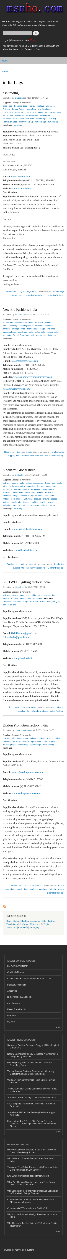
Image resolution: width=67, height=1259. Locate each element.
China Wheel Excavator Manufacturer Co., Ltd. (29, 978)
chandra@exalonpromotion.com (27, 772)
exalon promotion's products (43, 889)
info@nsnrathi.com (20, 176)
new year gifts (53, 601)
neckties (41, 738)
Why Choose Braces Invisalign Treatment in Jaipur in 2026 (32, 1215)
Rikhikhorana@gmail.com (24, 633)
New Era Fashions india (20, 309)
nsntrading (19, 98)
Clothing (17, 921)
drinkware (34, 601)
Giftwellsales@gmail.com (16, 637)
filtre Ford (11, 1015)
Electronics (11, 927)
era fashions (20, 314)
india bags (7, 125)
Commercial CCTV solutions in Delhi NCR (27, 1208)
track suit (17, 741)
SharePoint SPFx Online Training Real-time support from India (31, 1113)
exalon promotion (22, 730)
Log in (6, 40)
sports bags (35, 745)
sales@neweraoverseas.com (24, 361)
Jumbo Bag (53, 122)
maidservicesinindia (16, 985)
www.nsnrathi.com (21, 188)
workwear (34, 505)
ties (53, 595)
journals (40, 486)
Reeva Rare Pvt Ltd (16, 1009)
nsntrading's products (34, 295)
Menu (5, 60)
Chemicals (23, 927)
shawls (46, 499)
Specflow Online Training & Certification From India (31, 1097)
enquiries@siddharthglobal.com (26, 529)
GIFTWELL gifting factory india (26, 582)
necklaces (39, 325)
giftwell (18, 587)
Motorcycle (35, 924)
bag (10, 106)
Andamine (12, 991)
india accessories (38, 335)
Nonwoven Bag (26, 122)
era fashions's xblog (54, 456)
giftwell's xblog (56, 711)
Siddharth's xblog (55, 568)
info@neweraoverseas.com (16, 389)
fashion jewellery (10, 325)
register (30, 291)
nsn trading (11, 93)
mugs (25, 601)
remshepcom (13, 1003)
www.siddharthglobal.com (25, 550)
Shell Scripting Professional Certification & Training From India (31, 1104)
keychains (7, 601)
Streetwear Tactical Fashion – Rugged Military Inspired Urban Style (33, 1046)
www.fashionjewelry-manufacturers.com (32, 377)
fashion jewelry (26, 325)
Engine (46, 924)
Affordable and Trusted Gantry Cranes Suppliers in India (31, 1159)
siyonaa (11, 1021)
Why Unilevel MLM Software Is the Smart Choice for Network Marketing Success (31, 1150)
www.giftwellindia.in (22, 658)
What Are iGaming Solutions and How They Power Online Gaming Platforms (31, 1183)
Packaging (34, 927)
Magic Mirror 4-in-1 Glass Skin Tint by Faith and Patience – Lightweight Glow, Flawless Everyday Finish (31, 1124)
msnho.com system (24, 1250)
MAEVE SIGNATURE (17, 966)
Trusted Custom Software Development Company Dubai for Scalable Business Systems (30, 1072)
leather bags (23, 745)
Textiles (51, 921)
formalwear (35, 489)
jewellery (49, 492)
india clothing (48, 745)
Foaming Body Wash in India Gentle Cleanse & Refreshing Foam (29, 1063)
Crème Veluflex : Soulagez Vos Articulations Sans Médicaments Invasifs (30, 1200)
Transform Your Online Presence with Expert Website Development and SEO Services (32, 1168)
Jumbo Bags (40, 122)
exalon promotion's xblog (55, 891)
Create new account (20, 40)
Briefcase (19, 115)
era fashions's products (32, 456)
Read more (11, 291)
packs (59, 483)
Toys (8, 924)
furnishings (30, 492)
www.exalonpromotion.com (26, 793)
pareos (54, 499)
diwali (42, 601)
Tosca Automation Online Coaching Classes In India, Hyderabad (32, 1089)
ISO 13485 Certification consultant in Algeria (28, 1176)
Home (5, 71)
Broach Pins (18, 335)
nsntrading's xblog (55, 295)
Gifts (44, 921)
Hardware (23, 924)
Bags (8, 921)
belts (31, 332)
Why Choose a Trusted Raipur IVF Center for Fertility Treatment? (32, 1224)
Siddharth (19, 475)
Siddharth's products (36, 568)
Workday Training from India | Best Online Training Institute (31, 1081)
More (58, 1027)
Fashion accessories (31, 921)
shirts (57, 738)
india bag (18, 125)
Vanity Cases (55, 112)
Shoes (15, 924)
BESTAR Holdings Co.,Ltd (19, 997)
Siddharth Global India (19, 470)
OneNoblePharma (15, 972)
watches (17, 601)
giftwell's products (40, 711)
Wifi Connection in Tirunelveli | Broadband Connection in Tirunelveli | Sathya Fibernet (32, 1192)
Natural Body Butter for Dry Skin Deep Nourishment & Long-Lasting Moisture (32, 1055)
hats (54, 486)
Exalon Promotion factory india (25, 725)
